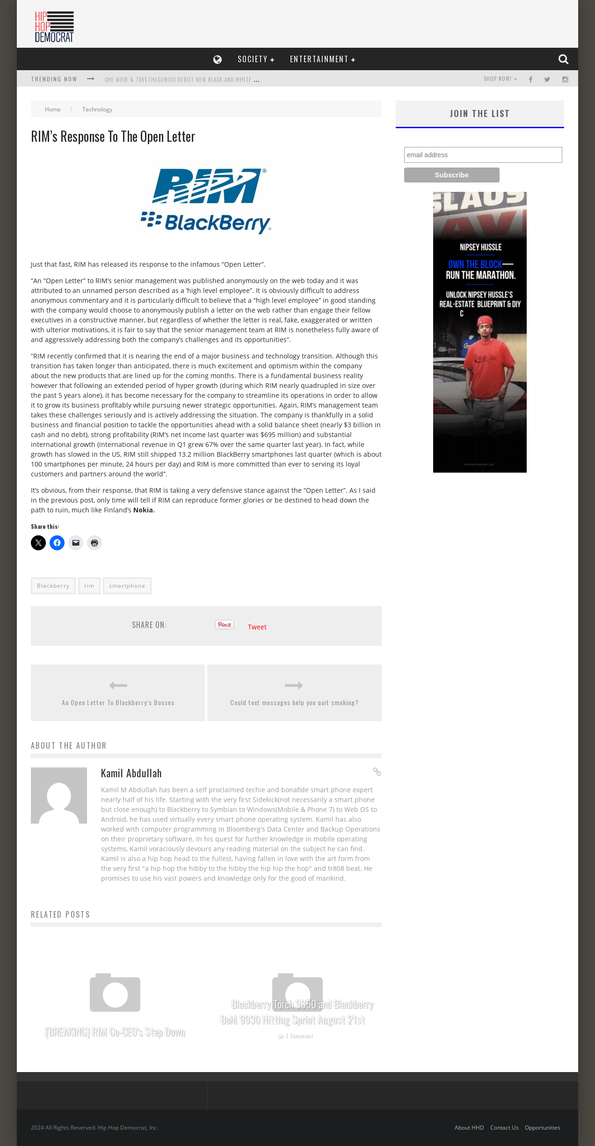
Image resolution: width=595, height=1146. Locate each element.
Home (53, 109)
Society (253, 59)
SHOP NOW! (498, 78)
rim (89, 586)
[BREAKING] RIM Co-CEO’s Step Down (115, 1031)
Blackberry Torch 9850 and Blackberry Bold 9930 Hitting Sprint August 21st (297, 1011)
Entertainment (319, 59)
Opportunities (542, 1127)
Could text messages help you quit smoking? (294, 702)
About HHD (469, 1127)
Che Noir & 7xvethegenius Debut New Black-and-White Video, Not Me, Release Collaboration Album (239, 79)
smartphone (127, 586)
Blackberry (53, 586)
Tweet (257, 626)
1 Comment (299, 1035)
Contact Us (504, 1127)
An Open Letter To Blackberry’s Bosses (118, 702)
